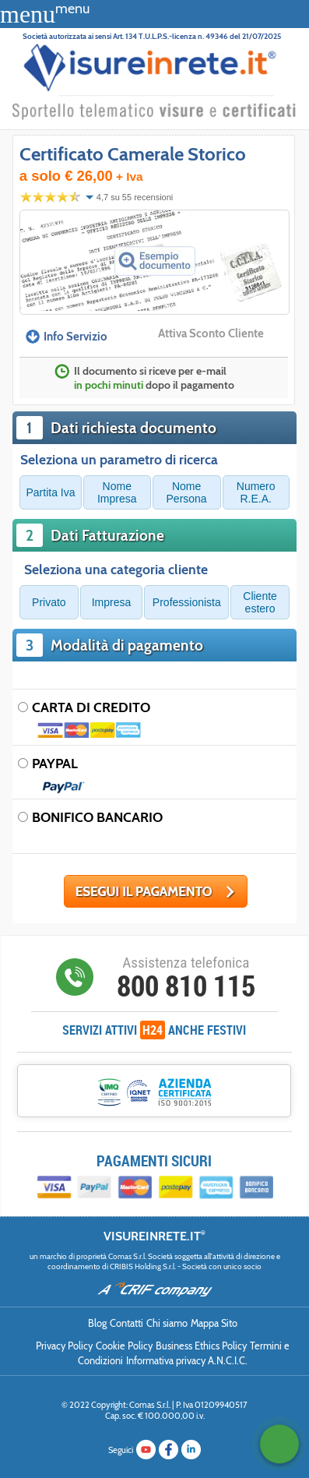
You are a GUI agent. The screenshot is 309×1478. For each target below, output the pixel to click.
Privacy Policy (64, 1346)
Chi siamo (167, 1323)
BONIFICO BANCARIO (97, 817)
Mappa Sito (214, 1323)
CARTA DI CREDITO (91, 707)
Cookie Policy (124, 1346)
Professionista (187, 602)
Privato (49, 602)
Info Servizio (66, 337)
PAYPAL (55, 763)
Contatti (126, 1323)
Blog (97, 1323)
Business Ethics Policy (201, 1346)
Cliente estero (260, 602)
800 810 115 (186, 985)
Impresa (112, 602)
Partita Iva (50, 492)
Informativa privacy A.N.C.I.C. (187, 1361)
